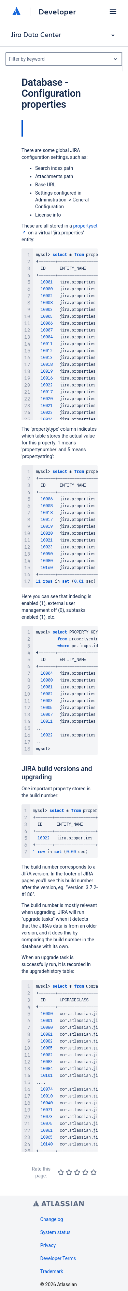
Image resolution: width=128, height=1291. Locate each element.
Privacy (48, 1245)
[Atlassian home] (16, 11)
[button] (113, 11)
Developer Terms (58, 1258)
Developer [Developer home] (57, 11)
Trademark (51, 1271)
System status (55, 1232)
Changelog (51, 1219)
